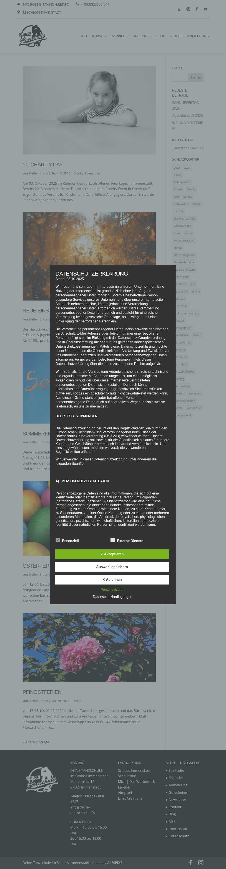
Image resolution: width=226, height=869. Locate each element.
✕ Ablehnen (112, 580)
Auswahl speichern (112, 567)
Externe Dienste (127, 540)
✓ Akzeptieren (112, 554)
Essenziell (67, 540)
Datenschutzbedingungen (112, 597)
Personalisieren (112, 589)
